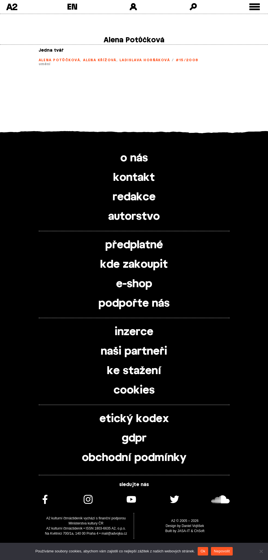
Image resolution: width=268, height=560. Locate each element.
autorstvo (134, 216)
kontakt (134, 178)
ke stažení (134, 371)
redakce (134, 197)
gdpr (134, 438)
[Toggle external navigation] (254, 7)
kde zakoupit (134, 264)
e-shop (134, 284)
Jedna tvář (51, 50)
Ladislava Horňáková (144, 60)
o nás (134, 158)
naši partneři (134, 351)
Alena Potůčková (59, 60)
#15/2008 (187, 60)
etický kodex (134, 419)
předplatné (134, 245)
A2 (11, 6)
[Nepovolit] (261, 551)
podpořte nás (134, 303)
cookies (134, 390)
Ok (203, 551)
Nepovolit (222, 551)
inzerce (134, 332)
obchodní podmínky (134, 458)
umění (45, 64)
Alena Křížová (99, 60)
